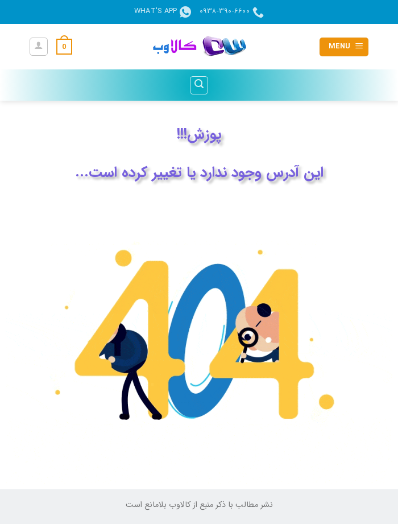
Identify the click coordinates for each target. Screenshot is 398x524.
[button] (344, 47)
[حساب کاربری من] (39, 47)
